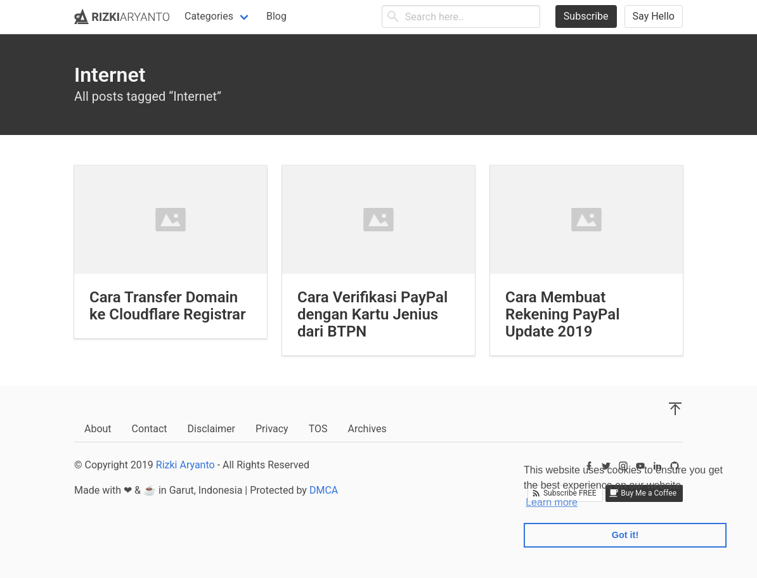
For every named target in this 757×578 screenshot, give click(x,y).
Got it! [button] (625, 535)
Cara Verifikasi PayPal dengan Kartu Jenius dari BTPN (372, 314)
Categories (208, 16)
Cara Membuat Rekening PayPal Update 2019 (562, 314)
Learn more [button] (552, 502)
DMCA (323, 490)
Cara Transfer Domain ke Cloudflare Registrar (167, 305)
